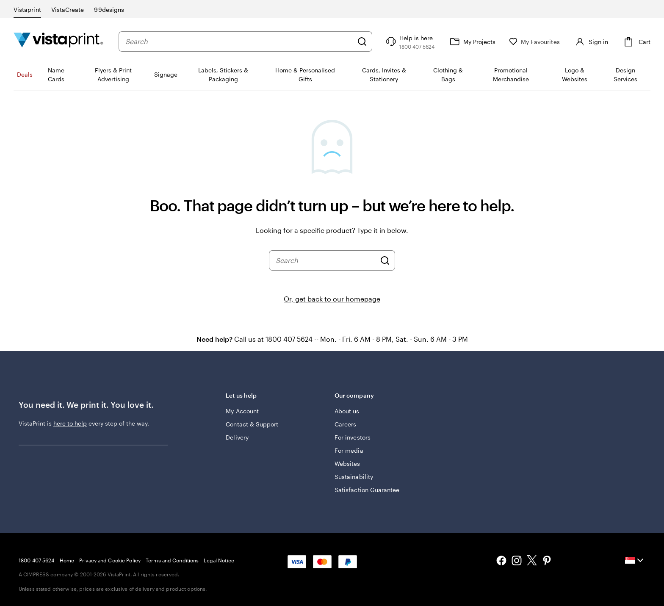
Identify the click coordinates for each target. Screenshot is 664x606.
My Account (242, 411)
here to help (70, 423)
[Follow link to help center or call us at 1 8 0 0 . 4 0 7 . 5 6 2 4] (409, 41)
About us (347, 411)
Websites (347, 463)
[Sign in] (590, 41)
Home (67, 560)
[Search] (362, 41)
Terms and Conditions (172, 560)
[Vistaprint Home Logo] (58, 41)
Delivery (237, 437)
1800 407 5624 (37, 560)
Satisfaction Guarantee (367, 489)
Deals (25, 74)
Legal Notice (219, 560)
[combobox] (239, 41)
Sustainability (354, 476)
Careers (346, 424)
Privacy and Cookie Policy (110, 560)
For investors (353, 437)
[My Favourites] (534, 41)
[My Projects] (471, 41)
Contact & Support (252, 424)
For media (349, 450)
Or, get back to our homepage (332, 299)
